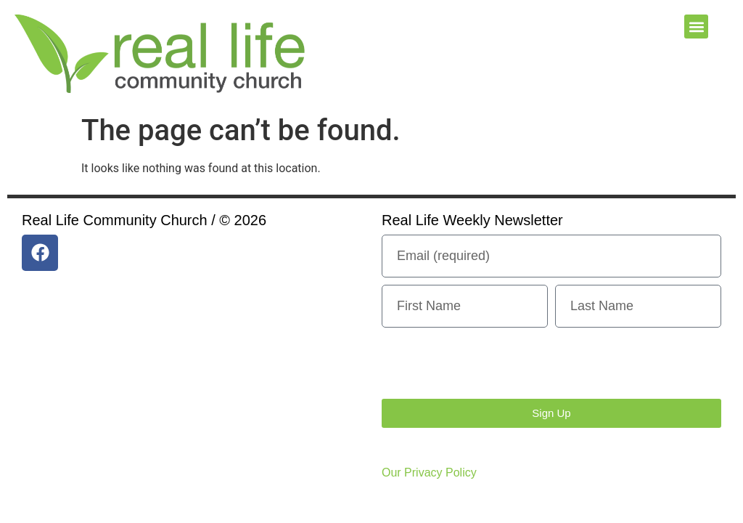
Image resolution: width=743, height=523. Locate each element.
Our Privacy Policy (429, 472)
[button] (696, 26)
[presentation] (492, 363)
